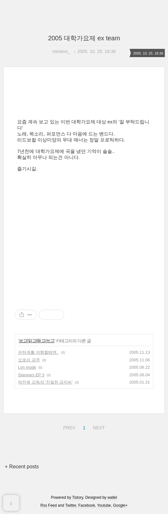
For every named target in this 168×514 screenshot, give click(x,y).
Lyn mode (27, 367)
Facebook (86, 505)
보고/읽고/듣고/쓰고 (37, 340)
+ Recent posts (22, 466)
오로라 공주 (29, 360)
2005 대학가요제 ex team (84, 38)
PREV (68, 426)
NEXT (98, 426)
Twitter (70, 505)
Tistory (77, 497)
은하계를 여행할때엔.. (38, 352)
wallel (112, 497)
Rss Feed (48, 505)
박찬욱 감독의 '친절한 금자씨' (45, 382)
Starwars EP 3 (31, 374)
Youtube (104, 505)
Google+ (120, 505)
